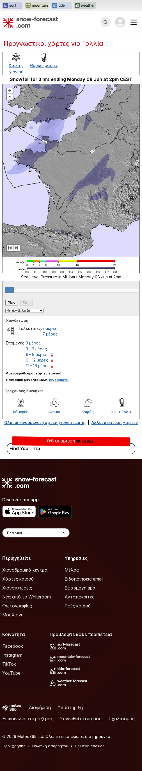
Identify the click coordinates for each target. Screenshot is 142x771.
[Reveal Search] (105, 22)
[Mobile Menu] (134, 22)
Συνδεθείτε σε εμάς (81, 718)
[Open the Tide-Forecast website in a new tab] (61, 5)
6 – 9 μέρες (36, 354)
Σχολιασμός (121, 718)
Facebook (12, 646)
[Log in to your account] (120, 22)
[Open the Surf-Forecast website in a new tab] (12, 5)
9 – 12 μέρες (37, 360)
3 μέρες (49, 328)
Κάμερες (20, 411)
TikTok (9, 664)
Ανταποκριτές (80, 597)
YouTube (11, 673)
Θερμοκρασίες (44, 65)
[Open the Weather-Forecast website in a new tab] (85, 5)
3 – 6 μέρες (36, 348)
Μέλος (72, 570)
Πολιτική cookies (89, 746)
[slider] (9, 290)
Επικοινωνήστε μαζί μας (27, 718)
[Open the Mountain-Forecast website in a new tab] (37, 5)
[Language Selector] (36, 532)
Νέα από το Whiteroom (26, 597)
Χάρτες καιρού (18, 579)
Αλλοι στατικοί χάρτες (114, 422)
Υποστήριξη (70, 707)
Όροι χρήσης (14, 746)
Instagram (12, 655)
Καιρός (88, 411)
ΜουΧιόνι (12, 615)
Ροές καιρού (78, 606)
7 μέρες (50, 334)
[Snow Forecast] (30, 22)
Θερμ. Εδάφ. (121, 411)
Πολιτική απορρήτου (50, 746)
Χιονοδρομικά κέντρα (25, 570)
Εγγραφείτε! (59, 380)
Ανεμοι (54, 411)
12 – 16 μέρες (38, 365)
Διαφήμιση (40, 707)
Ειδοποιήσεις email (84, 579)
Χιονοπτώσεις (17, 588)
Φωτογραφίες (17, 606)
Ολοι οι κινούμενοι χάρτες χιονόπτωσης (45, 422)
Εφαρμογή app (80, 588)
